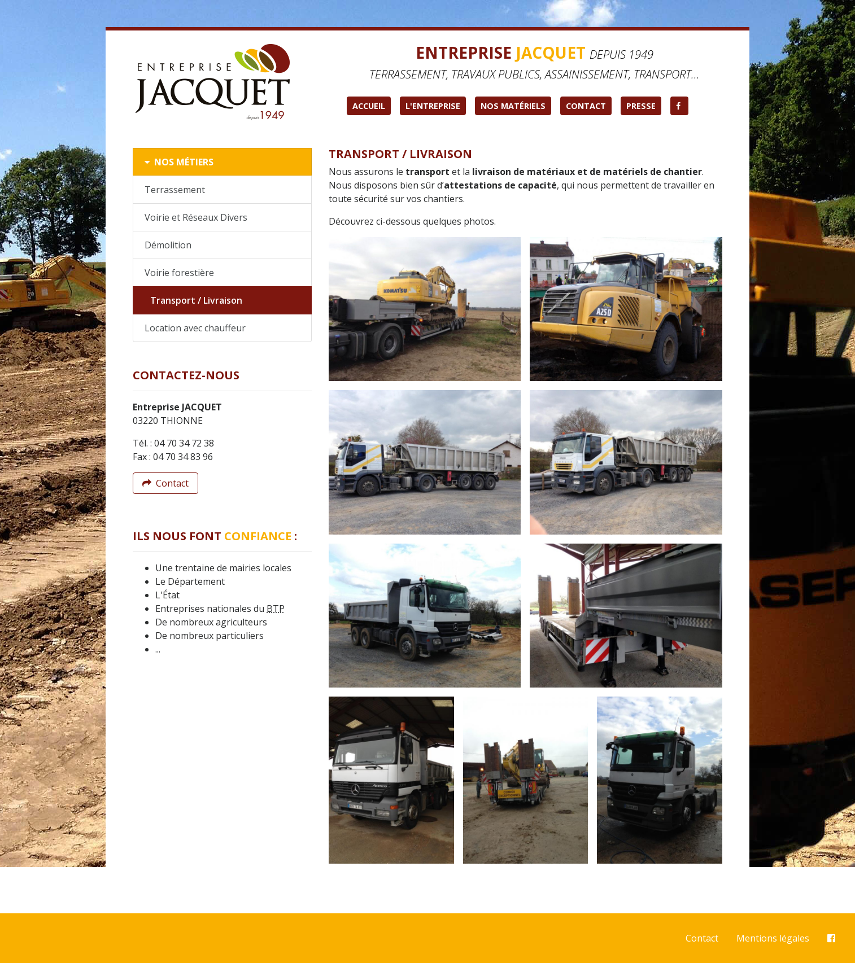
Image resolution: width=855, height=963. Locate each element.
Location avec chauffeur (195, 328)
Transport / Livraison (196, 300)
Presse (641, 105)
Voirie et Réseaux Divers (196, 217)
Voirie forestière (179, 272)
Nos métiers (179, 162)
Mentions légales (772, 938)
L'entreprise (432, 105)
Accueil (368, 105)
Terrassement (175, 189)
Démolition (168, 245)
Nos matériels (513, 105)
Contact (586, 105)
